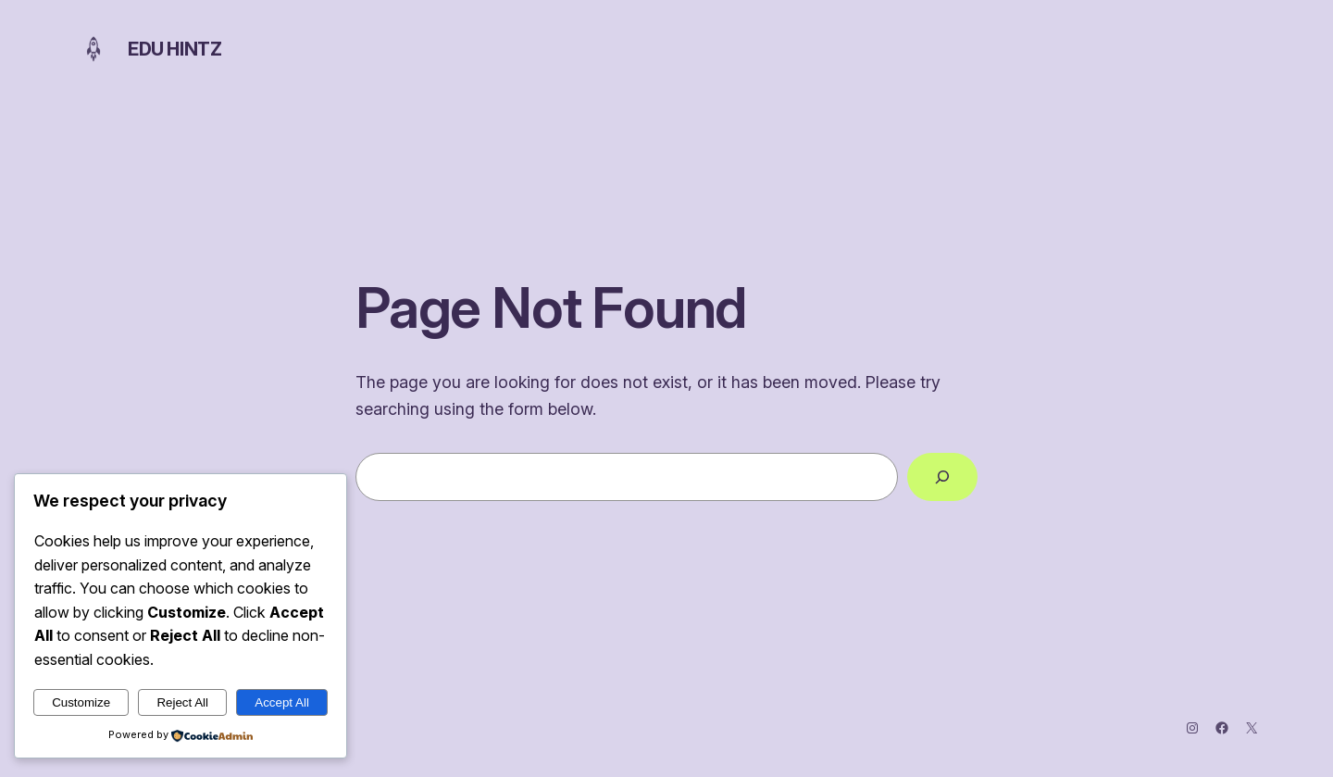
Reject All (182, 702)
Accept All (282, 702)
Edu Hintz (174, 49)
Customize (81, 702)
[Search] (942, 477)
